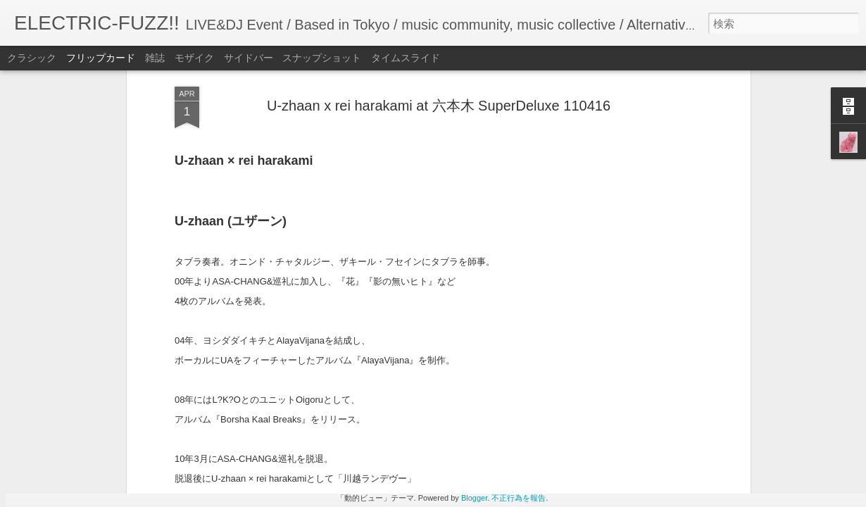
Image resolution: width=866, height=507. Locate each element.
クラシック (31, 57)
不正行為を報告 (518, 498)
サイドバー (248, 57)
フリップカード (100, 57)
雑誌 (155, 57)
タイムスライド (405, 57)
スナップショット (321, 57)
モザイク (194, 57)
